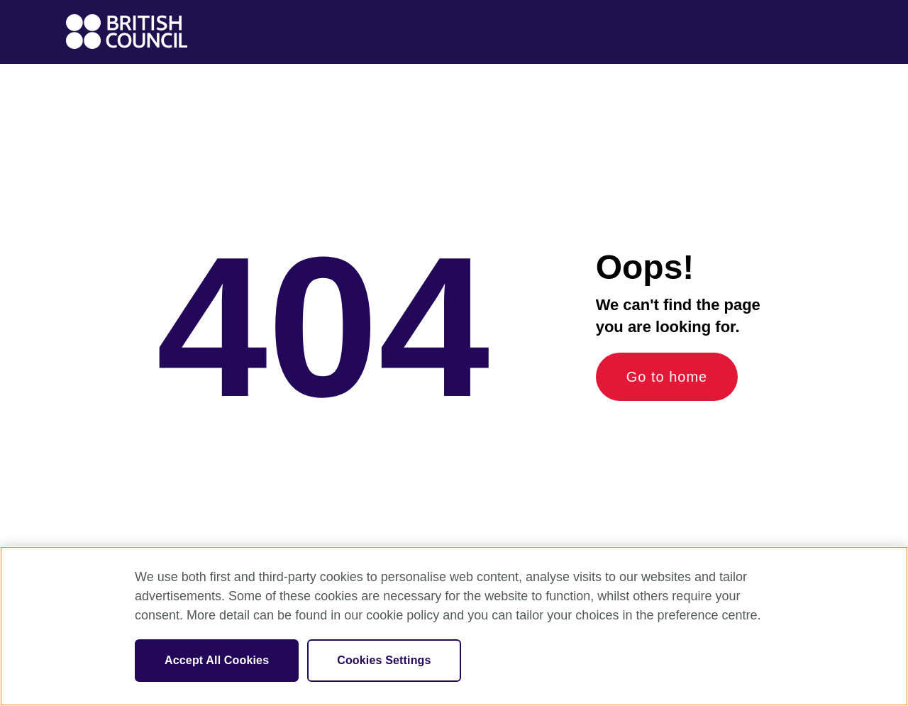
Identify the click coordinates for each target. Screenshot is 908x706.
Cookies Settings (384, 660)
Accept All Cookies (217, 660)
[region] (454, 626)
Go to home (667, 377)
